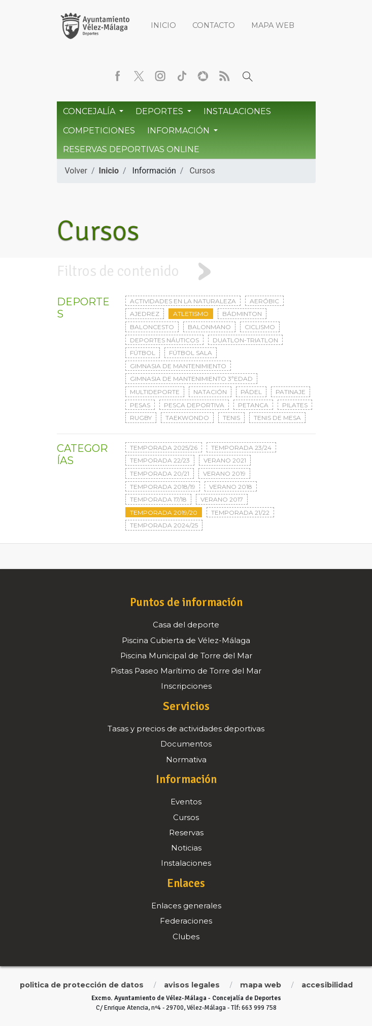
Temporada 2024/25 (164, 525)
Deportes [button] (160, 111)
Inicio (163, 25)
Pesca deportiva (194, 405)
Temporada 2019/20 (163, 512)
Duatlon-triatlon (245, 340)
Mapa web (272, 25)
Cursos (202, 170)
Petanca (253, 405)
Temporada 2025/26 (163, 447)
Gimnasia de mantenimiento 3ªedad (191, 378)
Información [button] (179, 130)
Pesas (140, 405)
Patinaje (291, 392)
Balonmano (209, 327)
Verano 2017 (221, 499)
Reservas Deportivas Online (131, 149)
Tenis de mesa (277, 417)
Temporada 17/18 (158, 499)
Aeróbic (264, 301)
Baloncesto (152, 327)
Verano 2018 (230, 486)
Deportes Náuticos (164, 340)
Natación (210, 392)
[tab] (186, 272)
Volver (76, 170)
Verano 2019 (224, 473)
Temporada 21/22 (240, 512)
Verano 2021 (225, 460)
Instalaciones (237, 111)
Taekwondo (187, 417)
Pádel (251, 392)
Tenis (231, 417)
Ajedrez (144, 313)
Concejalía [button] (90, 111)
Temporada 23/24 (241, 447)
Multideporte (155, 392)
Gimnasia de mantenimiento (178, 366)
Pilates (295, 405)
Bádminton (242, 313)
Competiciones (99, 130)
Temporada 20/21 (159, 473)
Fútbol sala (190, 353)
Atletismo (191, 313)
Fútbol (142, 353)
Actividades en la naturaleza (183, 301)
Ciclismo (260, 327)
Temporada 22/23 (160, 460)
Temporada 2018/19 (162, 486)
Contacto (213, 25)
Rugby (141, 417)
